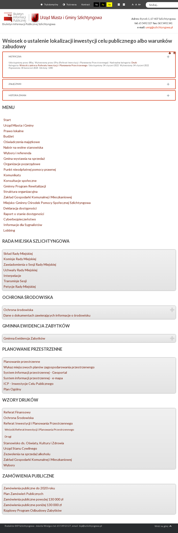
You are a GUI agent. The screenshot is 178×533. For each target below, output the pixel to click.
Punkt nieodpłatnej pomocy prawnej (29, 169)
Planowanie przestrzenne (21, 361)
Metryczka (15, 56)
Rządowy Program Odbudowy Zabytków (32, 510)
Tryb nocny (70, 4)
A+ (139, 4)
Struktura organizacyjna (20, 191)
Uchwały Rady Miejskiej (20, 270)
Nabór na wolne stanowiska (23, 147)
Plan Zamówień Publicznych (23, 494)
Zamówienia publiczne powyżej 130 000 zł (33, 499)
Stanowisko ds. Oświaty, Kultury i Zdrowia (33, 443)
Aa (96, 4)
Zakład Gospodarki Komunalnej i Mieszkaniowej (37, 197)
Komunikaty (12, 175)
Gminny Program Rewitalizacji (24, 186)
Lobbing (9, 230)
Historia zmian (17, 95)
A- (133, 4)
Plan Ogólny (12, 389)
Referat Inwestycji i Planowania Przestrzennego (38, 423)
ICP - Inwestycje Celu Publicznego (28, 384)
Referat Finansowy (17, 412)
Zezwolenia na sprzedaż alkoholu (26, 454)
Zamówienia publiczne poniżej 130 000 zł (32, 505)
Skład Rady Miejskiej (18, 253)
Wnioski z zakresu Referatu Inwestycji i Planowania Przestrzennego (53, 65)
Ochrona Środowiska (18, 418)
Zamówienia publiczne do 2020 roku (29, 488)
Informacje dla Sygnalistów (22, 225)
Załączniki (15, 84)
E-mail (174, 53)
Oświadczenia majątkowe (21, 142)
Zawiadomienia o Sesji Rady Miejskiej (29, 264)
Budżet (8, 136)
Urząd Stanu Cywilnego (20, 448)
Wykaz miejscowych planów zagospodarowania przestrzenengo (49, 367)
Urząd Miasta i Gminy (18, 125)
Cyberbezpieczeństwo (19, 219)
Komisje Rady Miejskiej (19, 259)
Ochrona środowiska (18, 310)
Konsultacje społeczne (20, 181)
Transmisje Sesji (15, 281)
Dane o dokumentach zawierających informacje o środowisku (46, 315)
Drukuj (170, 53)
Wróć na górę (163, 526)
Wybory (9, 465)
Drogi (8, 436)
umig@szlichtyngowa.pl (159, 27)
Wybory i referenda (17, 153)
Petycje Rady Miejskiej (19, 286)
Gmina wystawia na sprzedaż (24, 158)
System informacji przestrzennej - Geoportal (35, 372)
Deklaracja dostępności (20, 208)
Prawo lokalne (13, 131)
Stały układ (119, 4)
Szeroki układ (124, 4)
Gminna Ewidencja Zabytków (24, 338)
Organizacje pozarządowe (21, 164)
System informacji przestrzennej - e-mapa (33, 378)
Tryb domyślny (49, 4)
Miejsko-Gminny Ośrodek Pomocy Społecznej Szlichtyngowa (47, 203)
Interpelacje (12, 276)
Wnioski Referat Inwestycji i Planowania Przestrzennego (39, 429)
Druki (134, 62)
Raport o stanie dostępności (23, 214)
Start (7, 120)
